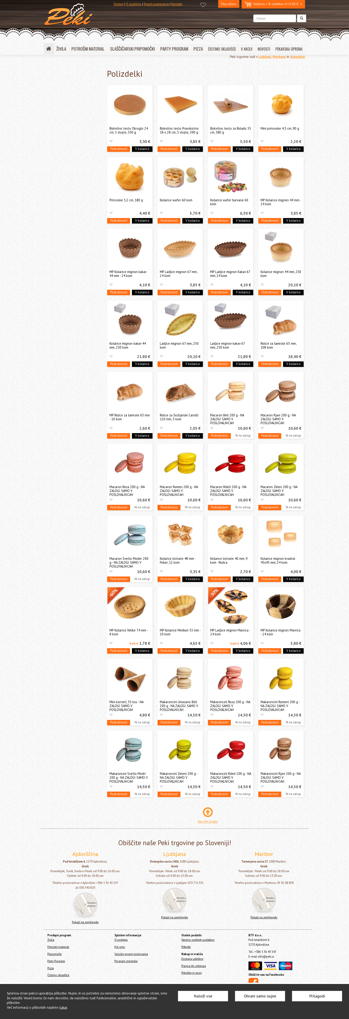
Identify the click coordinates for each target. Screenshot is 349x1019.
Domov (118, 4)
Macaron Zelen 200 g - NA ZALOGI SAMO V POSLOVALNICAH (279, 491)
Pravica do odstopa (193, 966)
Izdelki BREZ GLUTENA (66, 212)
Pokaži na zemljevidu (85, 922)
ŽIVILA (61, 48)
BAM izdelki (58, 147)
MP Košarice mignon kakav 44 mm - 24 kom (127, 274)
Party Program (55, 242)
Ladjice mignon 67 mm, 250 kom (179, 345)
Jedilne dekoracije (63, 154)
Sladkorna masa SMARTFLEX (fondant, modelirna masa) (70, 113)
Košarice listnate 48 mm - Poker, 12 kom (178, 560)
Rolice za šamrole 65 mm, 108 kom (278, 345)
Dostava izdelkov (192, 959)
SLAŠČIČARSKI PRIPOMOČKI (132, 48)
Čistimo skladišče (57, 254)
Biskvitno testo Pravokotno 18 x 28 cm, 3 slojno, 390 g (179, 130)
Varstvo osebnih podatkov (198, 940)
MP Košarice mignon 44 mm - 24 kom (281, 202)
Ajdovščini (297, 57)
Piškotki (186, 947)
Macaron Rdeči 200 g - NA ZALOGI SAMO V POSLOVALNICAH (228, 491)
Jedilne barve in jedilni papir (70, 92)
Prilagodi (317, 996)
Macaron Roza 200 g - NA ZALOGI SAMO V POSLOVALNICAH (127, 491)
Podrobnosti (118, 149)
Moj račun (228, 4)
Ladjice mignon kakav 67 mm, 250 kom (227, 345)
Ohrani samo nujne (260, 996)
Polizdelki (57, 220)
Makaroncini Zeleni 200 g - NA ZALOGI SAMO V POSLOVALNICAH (178, 777)
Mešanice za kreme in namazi (70, 160)
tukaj (63, 1007)
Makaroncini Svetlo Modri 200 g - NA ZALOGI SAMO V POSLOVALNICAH (128, 777)
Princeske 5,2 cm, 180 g (126, 200)
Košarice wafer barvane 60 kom (229, 202)
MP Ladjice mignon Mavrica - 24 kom (230, 632)
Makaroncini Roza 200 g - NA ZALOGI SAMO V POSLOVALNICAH (230, 706)
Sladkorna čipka (61, 198)
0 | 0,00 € (273, 4)
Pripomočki (52, 236)
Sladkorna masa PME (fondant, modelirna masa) (71, 125)
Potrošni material (57, 230)
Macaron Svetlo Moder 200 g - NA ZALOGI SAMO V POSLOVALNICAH (128, 562)
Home (53, 69)
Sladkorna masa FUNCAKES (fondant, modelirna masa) (69, 101)
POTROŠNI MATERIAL (87, 48)
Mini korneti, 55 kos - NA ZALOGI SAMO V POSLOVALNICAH (126, 706)
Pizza (48, 248)
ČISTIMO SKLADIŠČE (222, 49)
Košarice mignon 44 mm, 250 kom (281, 274)
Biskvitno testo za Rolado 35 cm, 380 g (230, 130)
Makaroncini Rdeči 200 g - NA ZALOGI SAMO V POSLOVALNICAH (230, 777)
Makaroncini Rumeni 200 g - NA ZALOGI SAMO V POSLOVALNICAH (280, 706)
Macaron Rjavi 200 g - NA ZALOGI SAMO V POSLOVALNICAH (278, 419)
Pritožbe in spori (191, 973)
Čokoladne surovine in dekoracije (73, 191)
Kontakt (177, 4)
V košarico (142, 149)
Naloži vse (203, 996)
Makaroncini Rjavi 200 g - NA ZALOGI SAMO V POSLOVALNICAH (280, 777)
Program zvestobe (126, 961)
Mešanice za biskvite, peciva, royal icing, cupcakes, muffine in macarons (74, 173)
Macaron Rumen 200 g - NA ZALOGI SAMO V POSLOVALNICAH (179, 491)
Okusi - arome (59, 184)
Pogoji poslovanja (156, 4)
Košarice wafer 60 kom (176, 200)
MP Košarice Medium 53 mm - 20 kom (180, 632)
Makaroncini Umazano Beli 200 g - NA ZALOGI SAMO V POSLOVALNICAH (179, 706)
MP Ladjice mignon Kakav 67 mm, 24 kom (230, 274)
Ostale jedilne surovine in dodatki (74, 205)
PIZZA (198, 48)
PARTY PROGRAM (174, 48)
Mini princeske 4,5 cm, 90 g (280, 128)
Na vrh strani (208, 821)
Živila (49, 80)
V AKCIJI (246, 49)
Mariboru (279, 57)
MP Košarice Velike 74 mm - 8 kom (128, 632)
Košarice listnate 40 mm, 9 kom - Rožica (229, 560)
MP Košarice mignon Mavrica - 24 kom (280, 632)
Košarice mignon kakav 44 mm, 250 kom (127, 345)
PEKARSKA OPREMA (289, 49)
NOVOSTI (264, 49)
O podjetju (133, 4)
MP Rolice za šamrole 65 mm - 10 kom (129, 417)
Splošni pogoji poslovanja (131, 954)
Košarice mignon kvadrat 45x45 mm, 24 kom (278, 560)
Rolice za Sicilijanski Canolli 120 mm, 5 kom (179, 417)
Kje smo (120, 947)
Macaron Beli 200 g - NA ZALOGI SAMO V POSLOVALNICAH (227, 419)
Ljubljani (264, 57)
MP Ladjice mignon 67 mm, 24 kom (178, 274)
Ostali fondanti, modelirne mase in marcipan (74, 137)
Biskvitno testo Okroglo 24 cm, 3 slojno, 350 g (128, 130)
